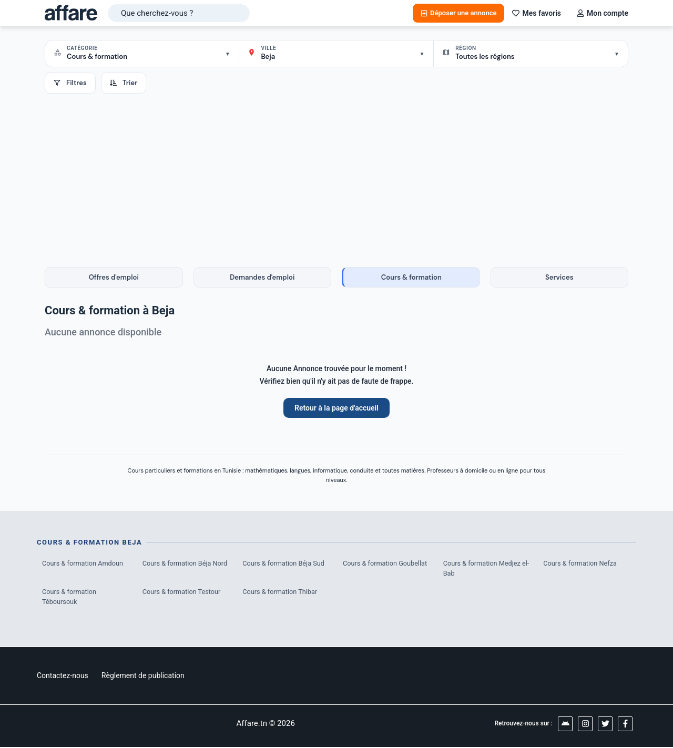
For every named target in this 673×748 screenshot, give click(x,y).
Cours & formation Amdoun (83, 563)
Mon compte (602, 13)
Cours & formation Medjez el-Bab (483, 568)
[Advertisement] (336, 172)
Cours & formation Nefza (580, 563)
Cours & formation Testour (182, 592)
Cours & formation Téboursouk (70, 597)
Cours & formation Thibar (280, 592)
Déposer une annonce (458, 13)
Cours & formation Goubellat (386, 563)
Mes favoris (536, 13)
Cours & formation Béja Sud (284, 563)
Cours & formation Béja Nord (185, 563)
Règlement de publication (143, 676)
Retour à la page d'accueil (336, 408)
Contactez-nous (62, 676)
